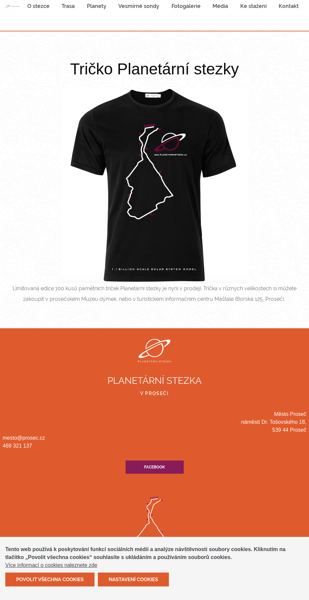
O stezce (38, 6)
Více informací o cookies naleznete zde (51, 569)
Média (220, 6)
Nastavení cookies (133, 583)
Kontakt (289, 6)
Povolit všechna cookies (50, 583)
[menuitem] (38, 6)
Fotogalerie (186, 6)
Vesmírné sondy (138, 6)
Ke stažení (253, 6)
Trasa (68, 6)
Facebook (154, 467)
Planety (96, 6)
